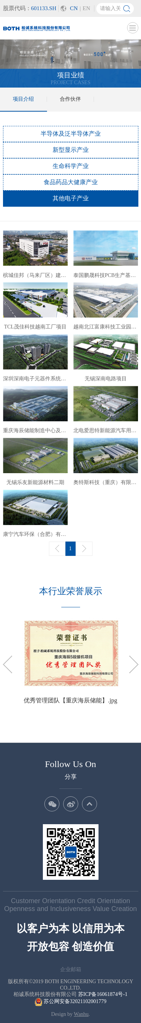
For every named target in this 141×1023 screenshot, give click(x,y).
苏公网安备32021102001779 (70, 1001)
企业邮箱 (70, 969)
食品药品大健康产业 (71, 182)
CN (74, 8)
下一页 (84, 549)
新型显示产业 (71, 150)
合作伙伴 (70, 99)
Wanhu (81, 1014)
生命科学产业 (71, 166)
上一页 (57, 549)
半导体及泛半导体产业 (71, 133)
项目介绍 (23, 99)
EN (86, 8)
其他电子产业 (71, 198)
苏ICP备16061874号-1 (102, 994)
